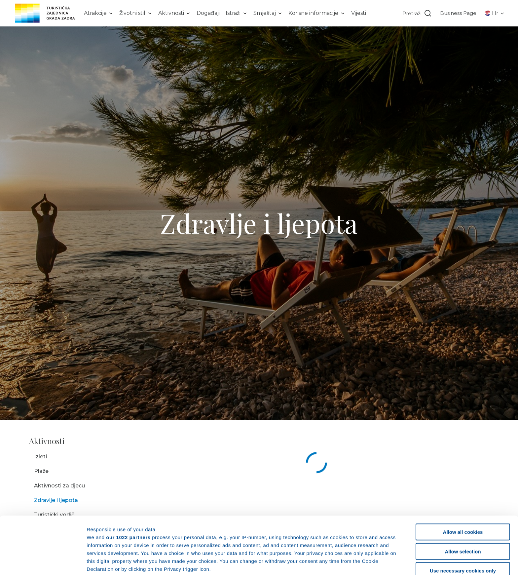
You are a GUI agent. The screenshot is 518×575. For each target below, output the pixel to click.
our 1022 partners (128, 483)
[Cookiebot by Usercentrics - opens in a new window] (43, 562)
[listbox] (99, 13)
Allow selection (463, 497)
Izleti (40, 456)
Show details (346, 562)
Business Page (458, 13)
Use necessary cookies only (463, 517)
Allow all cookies (463, 478)
